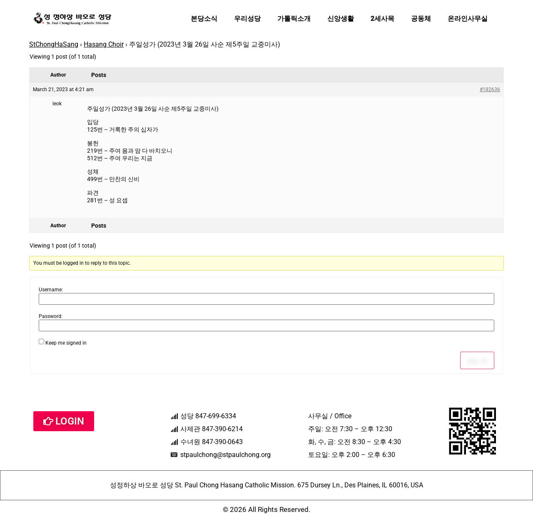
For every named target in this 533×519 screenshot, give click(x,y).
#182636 (490, 89)
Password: (50, 316)
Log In (477, 360)
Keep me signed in (66, 342)
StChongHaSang (53, 44)
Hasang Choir (104, 44)
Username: (51, 289)
